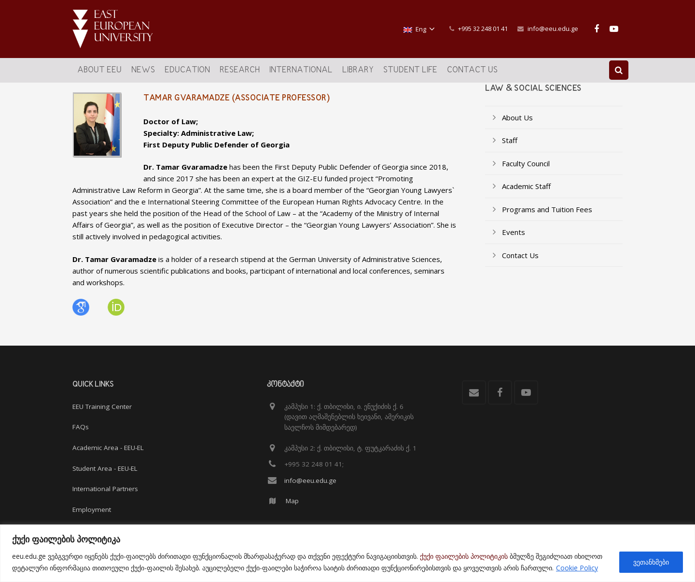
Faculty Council (526, 170)
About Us (517, 124)
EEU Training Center (102, 406)
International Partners (105, 488)
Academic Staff (526, 193)
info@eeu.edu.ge (553, 28)
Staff (509, 147)
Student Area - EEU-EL (105, 468)
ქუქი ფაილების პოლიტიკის (464, 556)
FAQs (80, 427)
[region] (347, 553)
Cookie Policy (577, 567)
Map (292, 501)
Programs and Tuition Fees (547, 216)
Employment (91, 509)
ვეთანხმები (651, 562)
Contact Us (520, 262)
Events (513, 239)
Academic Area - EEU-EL (108, 447)
